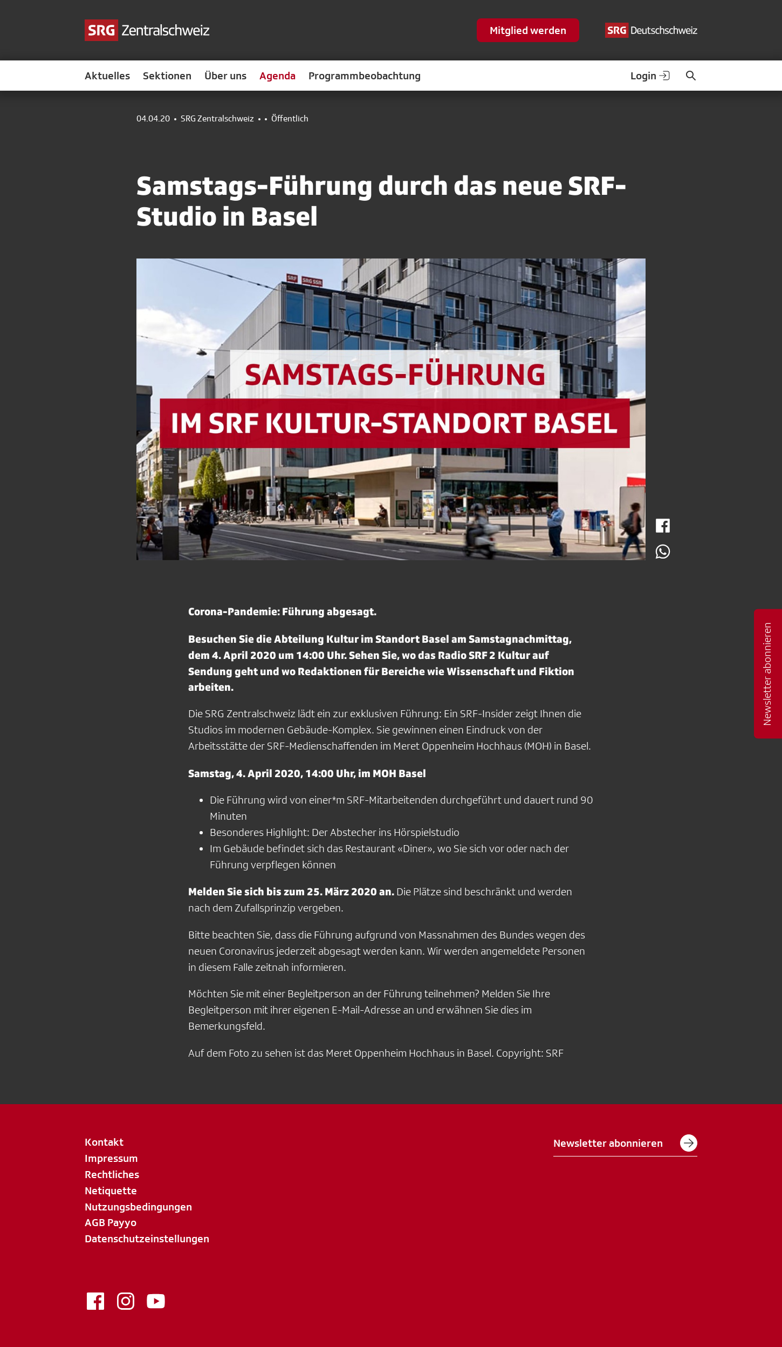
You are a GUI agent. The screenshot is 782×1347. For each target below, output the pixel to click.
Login (650, 75)
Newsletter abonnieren (625, 1143)
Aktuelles (107, 75)
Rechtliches (112, 1174)
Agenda (277, 75)
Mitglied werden (528, 30)
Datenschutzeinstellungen (147, 1238)
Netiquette (111, 1190)
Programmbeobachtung (364, 75)
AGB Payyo (110, 1222)
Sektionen (167, 75)
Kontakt (104, 1142)
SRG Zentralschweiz (217, 119)
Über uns (225, 75)
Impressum (111, 1158)
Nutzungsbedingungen (138, 1207)
